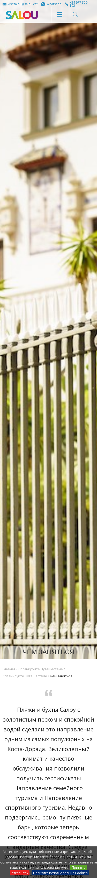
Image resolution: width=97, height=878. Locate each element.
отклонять (19, 872)
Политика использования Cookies (60, 872)
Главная (9, 669)
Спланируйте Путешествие (40, 669)
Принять (79, 867)
